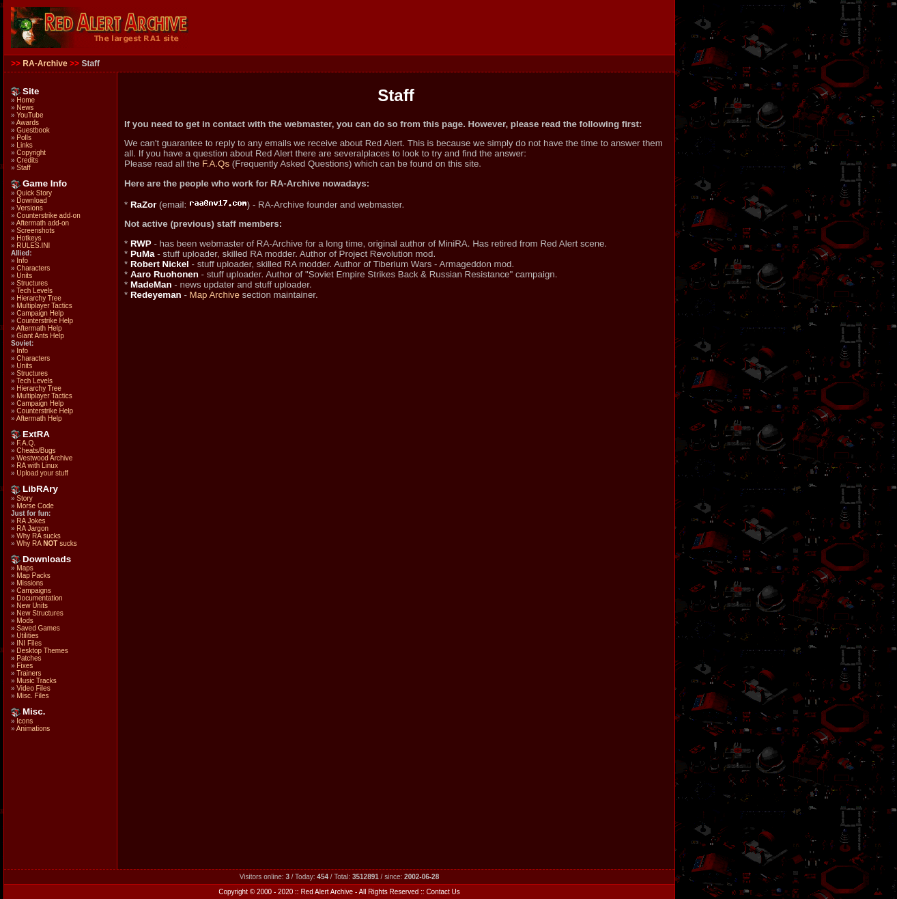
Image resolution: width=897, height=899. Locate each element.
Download (31, 200)
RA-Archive (45, 63)
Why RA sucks (38, 536)
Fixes (24, 665)
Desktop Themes (42, 650)
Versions (29, 208)
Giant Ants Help (39, 336)
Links (24, 145)
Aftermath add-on (42, 223)
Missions (29, 583)
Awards (27, 122)
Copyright (31, 152)
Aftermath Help (39, 328)
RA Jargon (32, 528)
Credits (27, 160)
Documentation (39, 598)
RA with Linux (37, 465)
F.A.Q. (25, 443)
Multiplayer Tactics (44, 305)
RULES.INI (33, 245)
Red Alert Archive (326, 892)
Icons (24, 721)
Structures (32, 283)
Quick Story (34, 193)
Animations (33, 728)
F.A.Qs (215, 163)
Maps (24, 568)
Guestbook (32, 130)
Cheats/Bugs (35, 450)
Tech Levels (34, 290)
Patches (28, 658)
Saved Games (37, 628)
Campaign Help (39, 313)
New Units (32, 605)
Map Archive (215, 295)
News (24, 107)
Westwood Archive (44, 458)
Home (25, 100)
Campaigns (33, 590)
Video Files (33, 688)
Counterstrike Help (44, 320)
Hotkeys (28, 238)
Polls (23, 137)
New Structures (39, 613)
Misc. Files (32, 696)
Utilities (27, 635)
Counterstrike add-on (48, 215)
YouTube (29, 115)
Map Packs (33, 575)
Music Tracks (36, 680)
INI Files (29, 643)
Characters (33, 268)
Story (24, 498)
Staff (23, 167)
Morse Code (34, 506)
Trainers (28, 673)
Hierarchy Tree (38, 298)
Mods (24, 620)
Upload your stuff (42, 473)
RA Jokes (30, 521)
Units (24, 275)
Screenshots (35, 230)
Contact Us (442, 892)
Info (22, 260)
